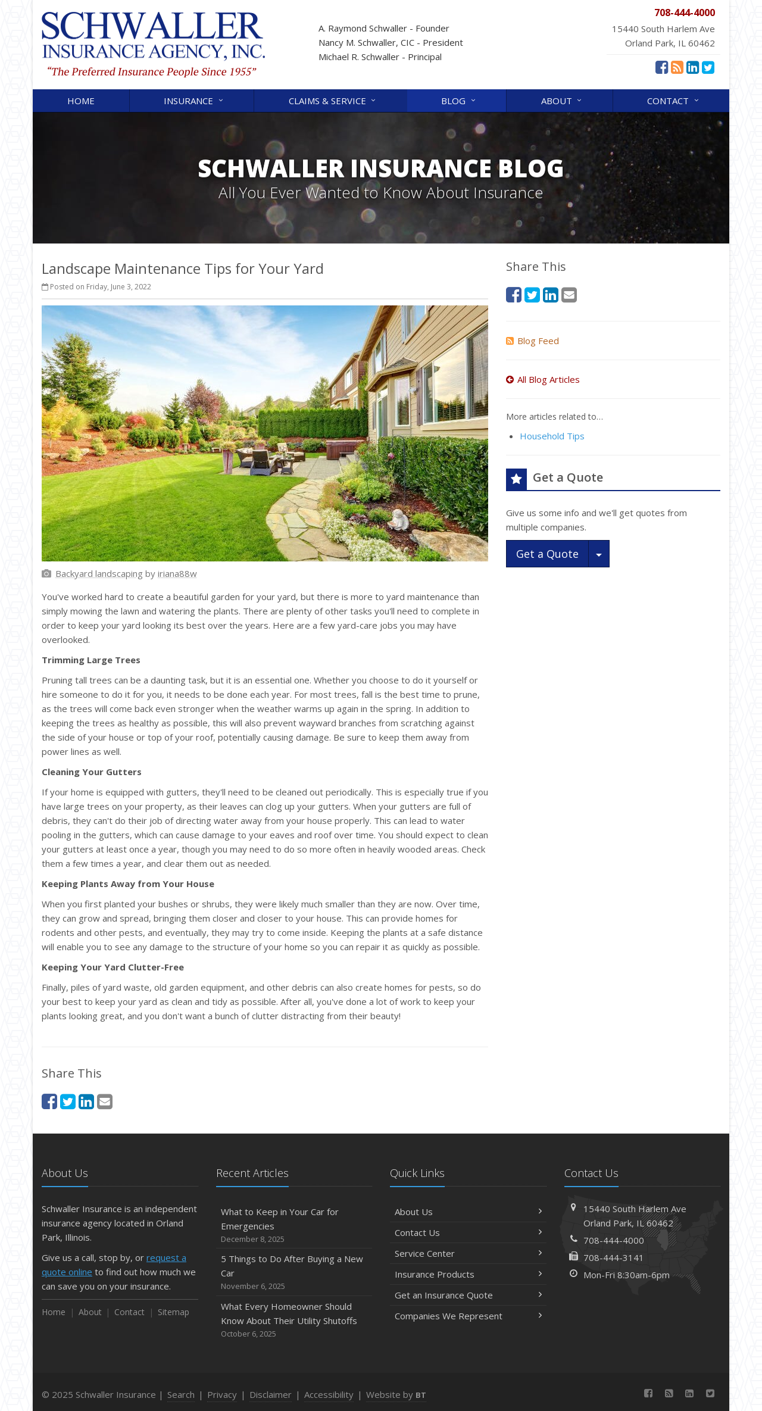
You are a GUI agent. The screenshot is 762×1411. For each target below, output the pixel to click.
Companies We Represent (468, 1316)
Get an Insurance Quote (468, 1295)
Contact (673, 100)
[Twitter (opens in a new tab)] (708, 67)
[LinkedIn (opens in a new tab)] (692, 67)
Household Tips (552, 436)
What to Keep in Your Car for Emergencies (294, 1225)
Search (181, 1394)
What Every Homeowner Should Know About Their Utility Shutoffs (294, 1320)
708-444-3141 (613, 1257)
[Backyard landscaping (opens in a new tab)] (99, 573)
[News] (677, 67)
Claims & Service (333, 100)
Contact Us (468, 1232)
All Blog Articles (543, 379)
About (562, 100)
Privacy (222, 1394)
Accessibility (329, 1394)
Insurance (194, 100)
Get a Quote (547, 554)
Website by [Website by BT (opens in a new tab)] (396, 1394)
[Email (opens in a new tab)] (105, 1101)
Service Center (468, 1253)
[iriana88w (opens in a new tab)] (177, 573)
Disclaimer (270, 1394)
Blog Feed (532, 340)
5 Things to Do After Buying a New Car (294, 1273)
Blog (459, 100)
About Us (468, 1212)
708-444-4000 (613, 1240)
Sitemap (173, 1312)
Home (81, 101)
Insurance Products (468, 1274)
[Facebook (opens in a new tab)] (661, 67)
